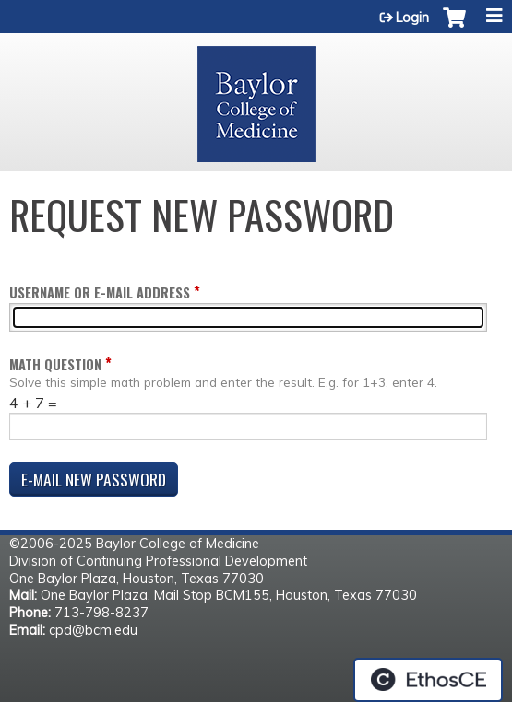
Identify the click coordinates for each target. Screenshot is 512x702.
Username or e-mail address (99, 292)
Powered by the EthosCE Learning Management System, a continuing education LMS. (428, 680)
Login (412, 17)
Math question (55, 364)
